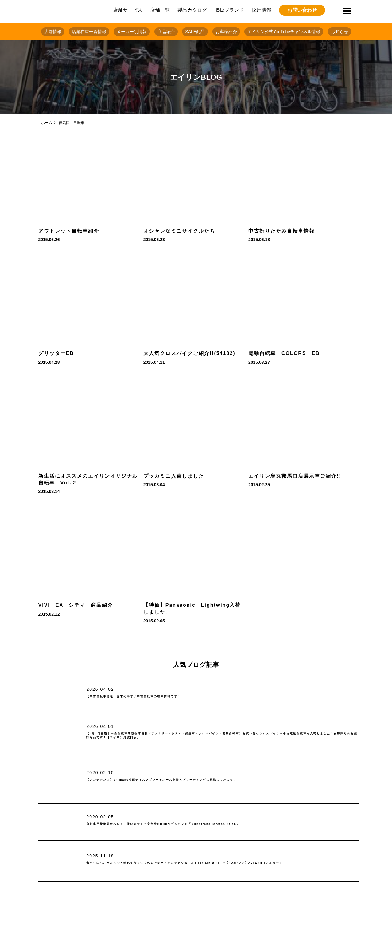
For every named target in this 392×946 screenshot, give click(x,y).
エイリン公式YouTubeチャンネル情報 (283, 31)
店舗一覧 (160, 10)
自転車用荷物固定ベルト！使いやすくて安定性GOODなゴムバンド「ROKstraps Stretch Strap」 (211, 824)
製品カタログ (192, 10)
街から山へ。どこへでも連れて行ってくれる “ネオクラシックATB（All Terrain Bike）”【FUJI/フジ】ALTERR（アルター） (217, 863)
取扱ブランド (229, 10)
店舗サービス (127, 10)
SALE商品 (195, 31)
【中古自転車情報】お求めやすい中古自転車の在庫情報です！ (163, 696)
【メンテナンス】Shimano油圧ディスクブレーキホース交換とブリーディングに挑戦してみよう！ (209, 780)
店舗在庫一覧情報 (89, 31)
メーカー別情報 (132, 31)
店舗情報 (52, 31)
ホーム (46, 123)
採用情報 (261, 10)
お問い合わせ (302, 10)
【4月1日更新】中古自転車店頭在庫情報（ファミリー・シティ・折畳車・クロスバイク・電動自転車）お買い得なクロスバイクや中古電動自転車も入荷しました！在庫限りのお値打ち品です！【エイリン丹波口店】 (222, 735)
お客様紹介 (226, 31)
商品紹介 (166, 31)
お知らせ (339, 31)
